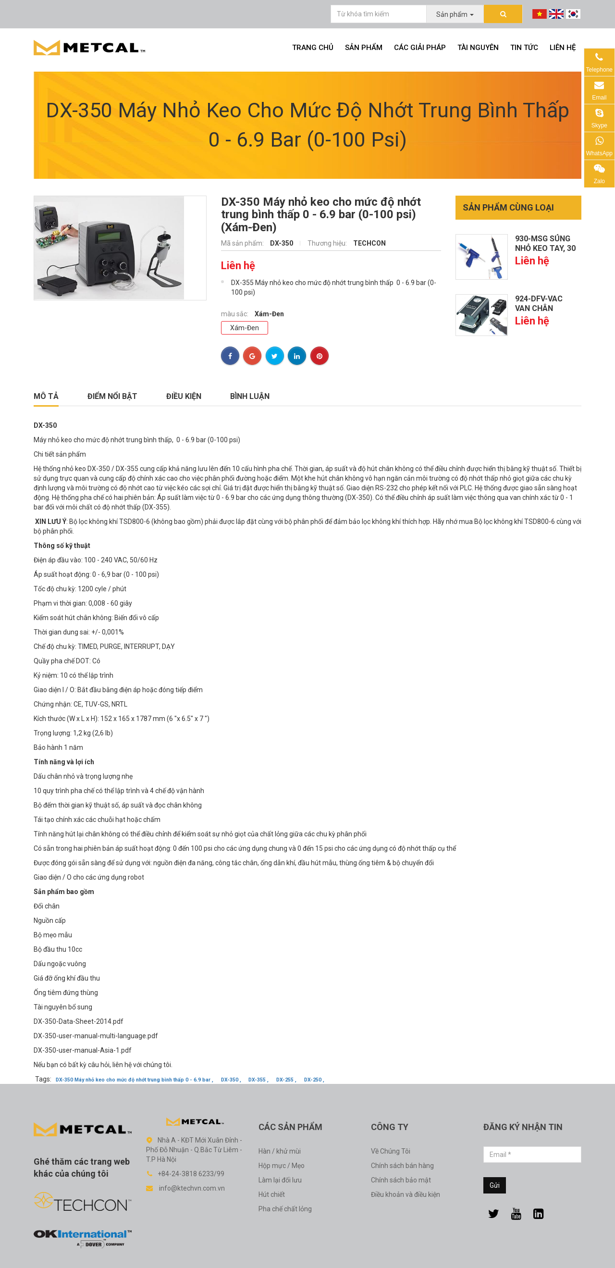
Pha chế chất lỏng (285, 1209)
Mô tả (46, 396)
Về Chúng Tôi (390, 1151)
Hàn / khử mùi (279, 1151)
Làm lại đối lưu (280, 1180)
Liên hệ (563, 47)
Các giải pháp (420, 47)
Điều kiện (183, 396)
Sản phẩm (363, 47)
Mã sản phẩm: (243, 243)
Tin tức (524, 47)
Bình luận (250, 396)
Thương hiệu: (328, 243)
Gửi (495, 1185)
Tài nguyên (478, 47)
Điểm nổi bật (112, 396)
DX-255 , (286, 1080)
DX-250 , (314, 1080)
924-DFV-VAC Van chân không (539, 308)
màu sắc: (235, 314)
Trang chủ (312, 47)
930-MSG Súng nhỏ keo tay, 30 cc (545, 248)
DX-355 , (258, 1080)
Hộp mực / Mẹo (281, 1165)
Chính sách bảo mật (401, 1180)
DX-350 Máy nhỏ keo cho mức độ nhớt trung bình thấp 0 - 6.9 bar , (134, 1080)
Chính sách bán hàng (402, 1165)
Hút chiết (271, 1194)
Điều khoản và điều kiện (405, 1194)
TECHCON (369, 243)
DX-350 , (231, 1080)
